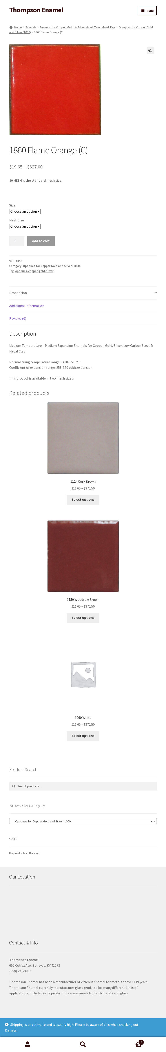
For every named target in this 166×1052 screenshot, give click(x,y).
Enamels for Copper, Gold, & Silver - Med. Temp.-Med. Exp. (77, 27)
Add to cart (41, 241)
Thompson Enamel (36, 9)
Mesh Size (16, 220)
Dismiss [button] (11, 1030)
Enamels (31, 27)
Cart (127, 1041)
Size (12, 205)
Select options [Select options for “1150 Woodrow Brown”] (83, 617)
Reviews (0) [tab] (17, 318)
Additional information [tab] (26, 305)
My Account (27, 1044)
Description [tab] (18, 292)
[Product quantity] (16, 241)
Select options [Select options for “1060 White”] (83, 735)
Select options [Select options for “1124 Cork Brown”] (83, 499)
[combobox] (83, 821)
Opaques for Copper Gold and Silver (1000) (52, 266)
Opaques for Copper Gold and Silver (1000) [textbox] (81, 821)
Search (83, 1044)
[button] (150, 50)
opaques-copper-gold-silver (34, 271)
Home (18, 27)
